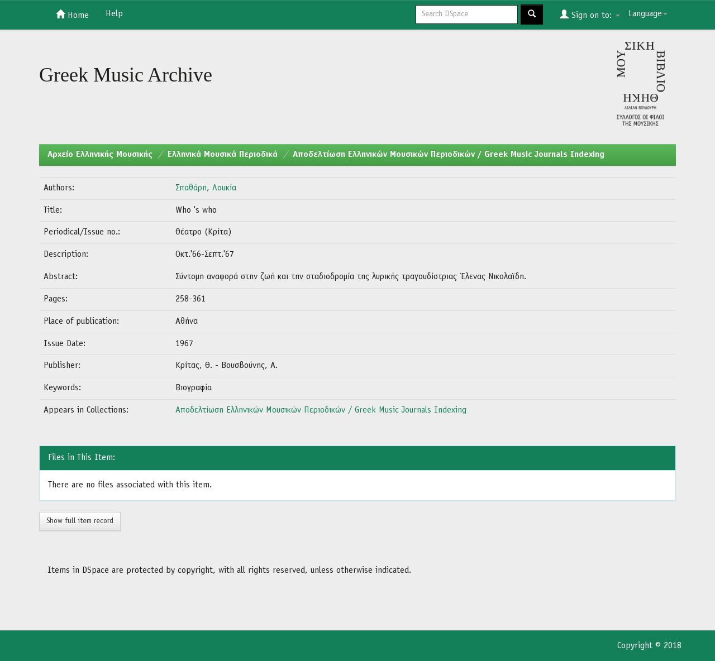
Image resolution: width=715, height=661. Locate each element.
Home (72, 14)
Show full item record (79, 521)
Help (114, 13)
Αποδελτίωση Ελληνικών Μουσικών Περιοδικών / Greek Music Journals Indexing (448, 154)
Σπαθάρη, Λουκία (205, 188)
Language (648, 13)
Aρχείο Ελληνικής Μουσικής (99, 154)
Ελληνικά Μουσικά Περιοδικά (223, 154)
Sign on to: (590, 14)
